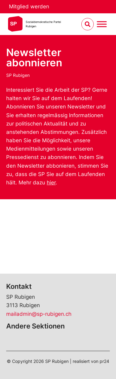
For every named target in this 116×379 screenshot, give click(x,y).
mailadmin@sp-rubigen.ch (38, 314)
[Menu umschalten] (102, 24)
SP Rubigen (18, 75)
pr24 (104, 361)
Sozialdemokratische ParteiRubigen (43, 24)
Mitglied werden (29, 6)
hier (51, 182)
